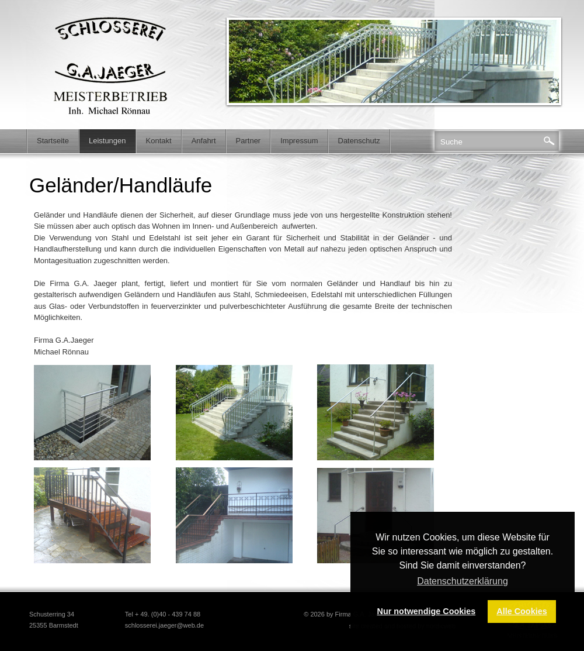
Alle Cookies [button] (521, 611)
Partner (248, 140)
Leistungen (107, 140)
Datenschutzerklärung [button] (462, 581)
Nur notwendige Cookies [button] (426, 611)
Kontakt (159, 140)
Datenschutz (359, 140)
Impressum (299, 140)
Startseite (53, 140)
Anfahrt (204, 140)
